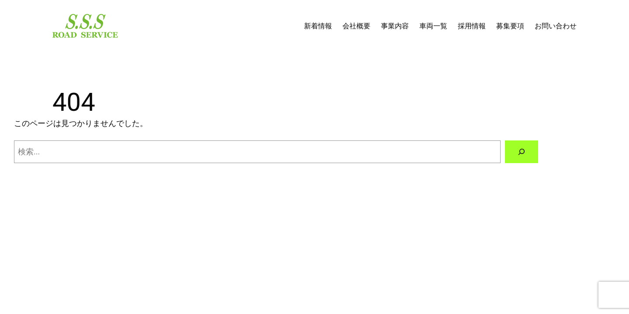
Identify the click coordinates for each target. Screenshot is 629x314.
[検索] (521, 151)
